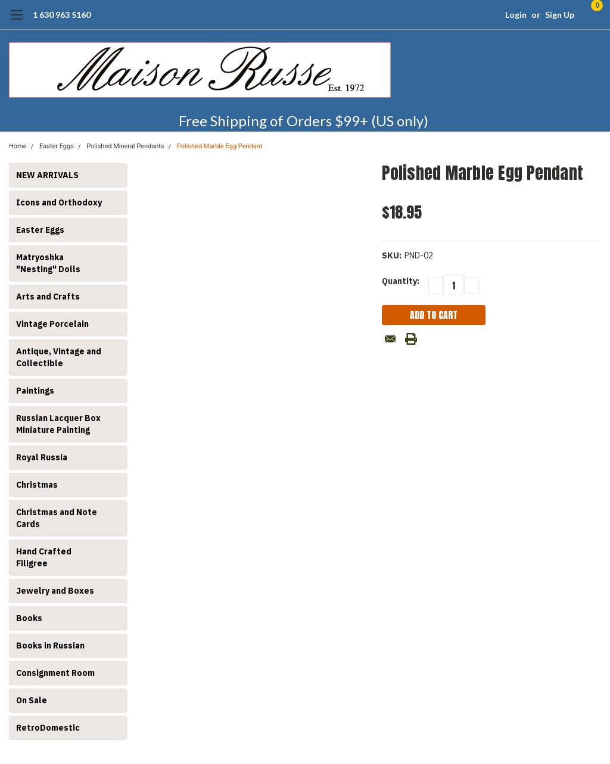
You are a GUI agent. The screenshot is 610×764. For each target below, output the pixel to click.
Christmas (37, 484)
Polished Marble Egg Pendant (220, 146)
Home (18, 146)
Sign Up (559, 15)
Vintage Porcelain (52, 324)
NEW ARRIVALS (47, 175)
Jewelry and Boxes (55, 590)
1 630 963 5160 (62, 15)
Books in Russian (50, 645)
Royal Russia (41, 457)
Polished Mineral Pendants (125, 146)
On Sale (31, 700)
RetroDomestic (48, 727)
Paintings (35, 390)
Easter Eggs (56, 146)
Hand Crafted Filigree (43, 557)
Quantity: (400, 281)
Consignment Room (55, 673)
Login (516, 15)
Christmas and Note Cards (56, 518)
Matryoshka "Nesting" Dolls (48, 263)
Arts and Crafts (48, 296)
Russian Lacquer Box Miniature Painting (58, 424)
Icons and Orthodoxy (59, 202)
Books (29, 618)
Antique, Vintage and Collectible (58, 357)
